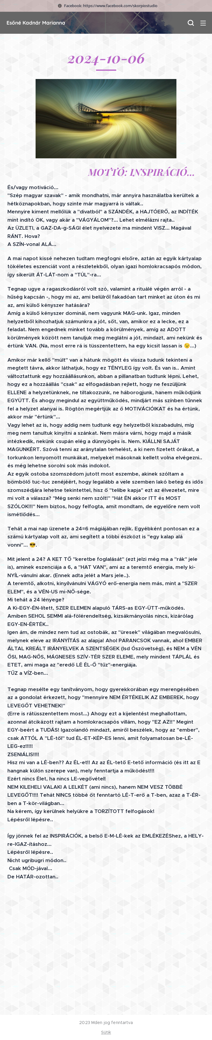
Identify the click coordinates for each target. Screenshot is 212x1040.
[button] (190, 22)
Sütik (106, 1032)
